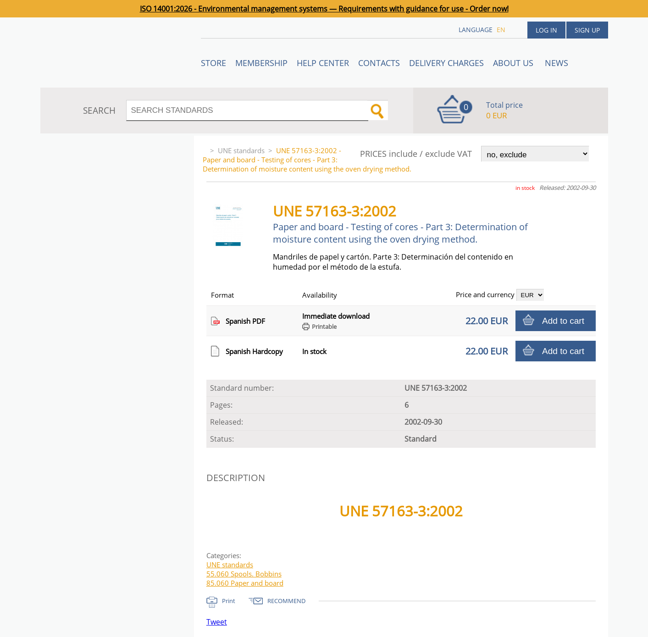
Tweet (216, 622)
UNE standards (241, 150)
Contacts (379, 62)
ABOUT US (514, 62)
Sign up (587, 30)
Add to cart (563, 321)
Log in (546, 30)
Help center (323, 62)
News (556, 62)
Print (228, 601)
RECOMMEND (286, 601)
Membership (261, 62)
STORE (213, 62)
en (501, 29)
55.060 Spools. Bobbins (244, 573)
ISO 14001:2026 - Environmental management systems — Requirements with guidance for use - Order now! (324, 9)
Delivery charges (446, 62)
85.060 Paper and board (244, 582)
